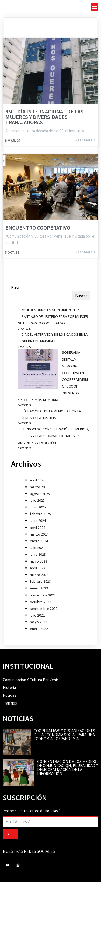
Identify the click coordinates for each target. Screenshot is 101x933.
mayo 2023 (38, 561)
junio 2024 (38, 520)
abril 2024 (37, 527)
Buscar (17, 287)
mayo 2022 (38, 621)
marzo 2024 (39, 534)
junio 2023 (38, 554)
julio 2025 (37, 500)
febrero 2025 (40, 513)
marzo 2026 (39, 487)
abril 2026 (37, 480)
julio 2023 (37, 547)
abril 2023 (37, 568)
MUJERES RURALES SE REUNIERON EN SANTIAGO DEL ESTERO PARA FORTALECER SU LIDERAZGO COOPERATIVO (53, 316)
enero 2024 (39, 541)
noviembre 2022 (43, 595)
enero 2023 (39, 588)
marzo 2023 (39, 574)
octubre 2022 (40, 601)
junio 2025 (38, 507)
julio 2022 (37, 615)
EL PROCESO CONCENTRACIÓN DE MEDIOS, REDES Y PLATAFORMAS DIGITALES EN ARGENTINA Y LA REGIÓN (53, 436)
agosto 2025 (40, 493)
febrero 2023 (40, 581)
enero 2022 (39, 628)
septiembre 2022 (43, 608)
